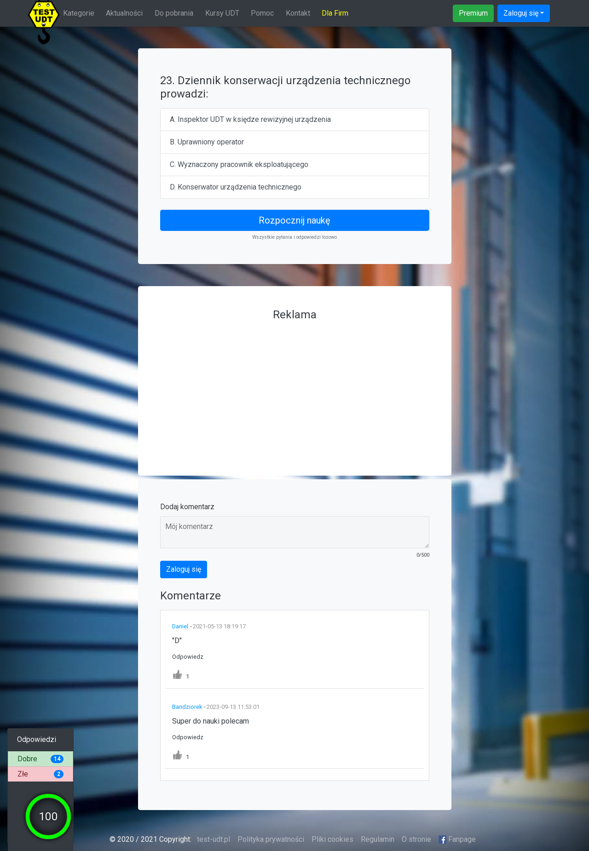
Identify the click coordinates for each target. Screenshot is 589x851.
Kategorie (78, 13)
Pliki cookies (332, 839)
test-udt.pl (212, 839)
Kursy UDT (222, 13)
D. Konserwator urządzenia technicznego (235, 187)
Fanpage (457, 839)
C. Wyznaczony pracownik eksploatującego (239, 164)
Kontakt (298, 13)
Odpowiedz (187, 656)
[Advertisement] (294, 389)
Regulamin (377, 839)
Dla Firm (335, 13)
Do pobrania (174, 13)
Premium (473, 13)
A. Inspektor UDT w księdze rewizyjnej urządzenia (250, 119)
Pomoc (262, 13)
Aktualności (124, 13)
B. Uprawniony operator (207, 142)
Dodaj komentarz (187, 506)
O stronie (416, 839)
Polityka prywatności (270, 839)
